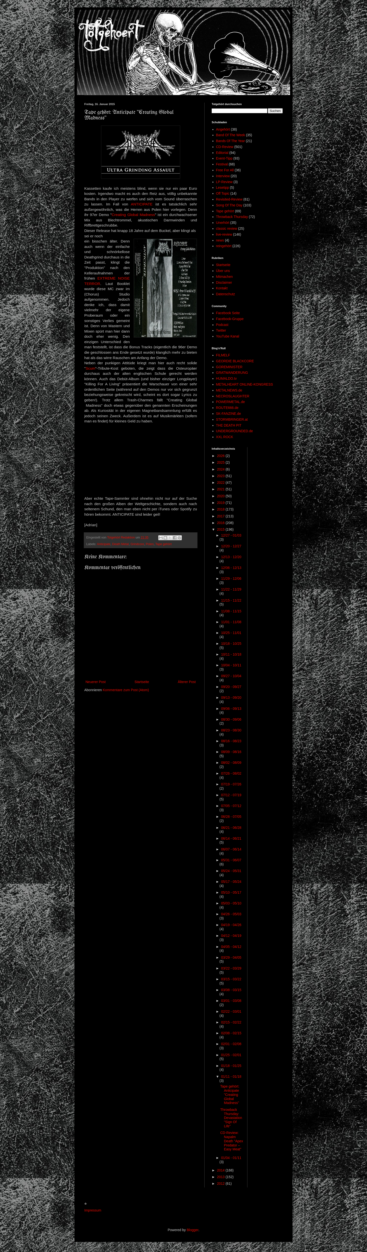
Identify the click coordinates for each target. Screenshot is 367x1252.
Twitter (221, 330)
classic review (226, 228)
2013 (221, 1177)
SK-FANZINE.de (228, 414)
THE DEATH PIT (229, 425)
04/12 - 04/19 (231, 936)
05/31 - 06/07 (231, 860)
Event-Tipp (224, 158)
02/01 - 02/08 (231, 1044)
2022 (221, 483)
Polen (150, 544)
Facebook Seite (228, 313)
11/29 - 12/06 (231, 578)
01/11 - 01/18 (231, 1076)
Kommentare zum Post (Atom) (126, 690)
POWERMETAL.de (230, 402)
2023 (221, 476)
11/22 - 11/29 (231, 589)
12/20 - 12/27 (231, 546)
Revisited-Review (229, 199)
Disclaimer (224, 282)
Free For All (225, 170)
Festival (222, 164)
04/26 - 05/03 (231, 914)
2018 (221, 509)
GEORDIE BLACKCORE (235, 361)
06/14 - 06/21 (231, 838)
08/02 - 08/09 (231, 763)
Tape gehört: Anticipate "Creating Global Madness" (229, 1094)
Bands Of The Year (230, 141)
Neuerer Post (96, 682)
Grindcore (137, 544)
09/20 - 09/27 (231, 687)
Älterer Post (187, 682)
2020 (221, 496)
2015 (221, 529)
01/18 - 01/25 (231, 1066)
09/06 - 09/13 (231, 709)
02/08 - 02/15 (231, 1033)
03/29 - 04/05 (231, 957)
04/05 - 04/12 (231, 947)
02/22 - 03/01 (231, 1011)
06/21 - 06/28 (231, 828)
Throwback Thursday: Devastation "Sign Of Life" (231, 1118)
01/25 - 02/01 (231, 1055)
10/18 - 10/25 (231, 644)
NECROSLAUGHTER (232, 396)
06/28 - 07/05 (231, 817)
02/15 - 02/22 (231, 1022)
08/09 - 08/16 (231, 752)
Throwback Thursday (232, 217)
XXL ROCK (224, 437)
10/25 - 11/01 (231, 633)
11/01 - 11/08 (231, 622)
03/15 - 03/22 (231, 979)
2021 (221, 489)
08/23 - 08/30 (231, 730)
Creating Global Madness (133, 215)
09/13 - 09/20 (231, 698)
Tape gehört (163, 544)
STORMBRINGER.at (232, 419)
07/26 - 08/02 (231, 773)
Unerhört (222, 223)
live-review (224, 234)
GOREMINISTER (229, 367)
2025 (221, 462)
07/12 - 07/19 (231, 795)
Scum (90, 368)
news (220, 240)
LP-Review (224, 182)
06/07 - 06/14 (231, 849)
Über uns (223, 271)
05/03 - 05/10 (231, 903)
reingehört (224, 246)
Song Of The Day (229, 205)
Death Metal (120, 544)
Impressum (92, 1210)
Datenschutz (225, 294)
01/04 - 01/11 (231, 1158)
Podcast (222, 325)
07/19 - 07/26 (231, 784)
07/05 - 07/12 (231, 806)
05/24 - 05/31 (231, 871)
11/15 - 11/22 (231, 600)
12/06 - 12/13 (231, 568)
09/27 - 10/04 (231, 676)
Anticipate (103, 544)
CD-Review (224, 147)
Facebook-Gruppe (230, 319)
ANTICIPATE (141, 204)
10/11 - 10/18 (231, 654)
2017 (221, 516)
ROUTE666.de (227, 408)
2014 (221, 1170)
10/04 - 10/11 (231, 665)
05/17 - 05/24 (231, 882)
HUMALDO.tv (226, 378)
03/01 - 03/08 (231, 1001)
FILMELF (223, 355)
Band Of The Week (230, 135)
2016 (221, 523)
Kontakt (222, 288)
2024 (221, 469)
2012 (221, 1183)
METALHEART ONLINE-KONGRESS (244, 384)
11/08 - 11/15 (231, 611)
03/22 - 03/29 (231, 968)
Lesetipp (222, 187)
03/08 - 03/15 (231, 990)
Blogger (192, 1230)
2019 (221, 503)
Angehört (223, 129)
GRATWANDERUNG (232, 373)
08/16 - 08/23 (231, 741)
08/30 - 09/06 (231, 719)
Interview (223, 176)
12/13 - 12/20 (231, 557)
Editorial (222, 153)
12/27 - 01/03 (231, 535)
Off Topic (223, 193)
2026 (221, 456)
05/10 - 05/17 (231, 892)
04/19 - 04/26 (231, 925)
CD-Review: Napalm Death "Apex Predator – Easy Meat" (231, 1141)
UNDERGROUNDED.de (234, 431)
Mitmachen (224, 277)
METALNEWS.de (229, 390)
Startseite (142, 682)
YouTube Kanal (227, 336)
